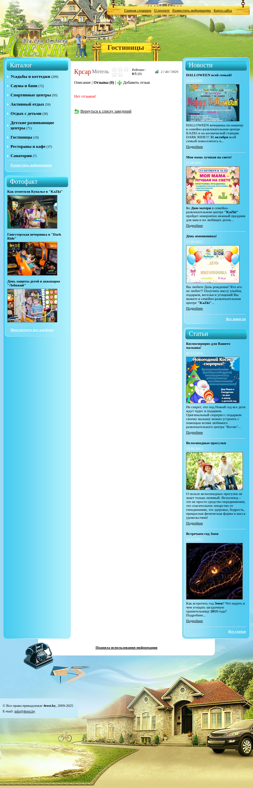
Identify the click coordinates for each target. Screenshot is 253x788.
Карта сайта (222, 10)
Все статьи (237, 631)
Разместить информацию (191, 10)
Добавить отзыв (133, 82)
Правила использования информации (126, 647)
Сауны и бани (24, 85)
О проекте (162, 10)
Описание (82, 82)
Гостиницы (125, 47)
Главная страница (137, 10)
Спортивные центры (31, 94)
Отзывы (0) (104, 82)
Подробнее (194, 146)
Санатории (21, 155)
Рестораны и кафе (28, 146)
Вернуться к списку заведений (102, 111)
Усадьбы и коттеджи (30, 76)
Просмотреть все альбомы (32, 330)
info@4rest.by (24, 711)
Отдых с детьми (26, 113)
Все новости (236, 319)
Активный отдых (27, 104)
